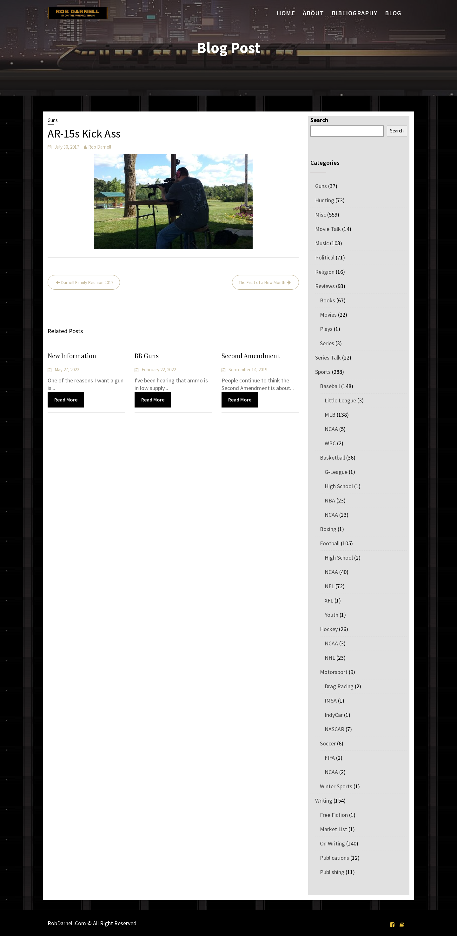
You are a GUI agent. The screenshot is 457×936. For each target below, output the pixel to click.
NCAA (331, 429)
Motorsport (334, 672)
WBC (330, 443)
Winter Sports (336, 786)
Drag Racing (339, 686)
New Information (72, 356)
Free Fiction (334, 814)
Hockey (329, 629)
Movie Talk (328, 228)
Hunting (324, 200)
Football (330, 543)
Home (286, 13)
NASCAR (334, 729)
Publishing (332, 872)
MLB (330, 414)
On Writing (332, 843)
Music (322, 243)
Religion (324, 271)
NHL (330, 657)
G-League (336, 471)
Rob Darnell (99, 147)
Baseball (330, 386)
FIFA (330, 757)
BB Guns (147, 356)
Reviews (325, 286)
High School (339, 486)
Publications (334, 857)
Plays (326, 329)
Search (319, 120)
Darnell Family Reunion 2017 (87, 282)
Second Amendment (250, 356)
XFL (329, 600)
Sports (323, 371)
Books (327, 300)
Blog (393, 13)
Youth (331, 614)
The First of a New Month (262, 282)
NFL (329, 586)
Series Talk (328, 357)
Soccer (328, 743)
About (313, 13)
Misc (320, 214)
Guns (53, 120)
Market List (333, 829)
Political (324, 257)
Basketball (332, 457)
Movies (328, 314)
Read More (66, 399)
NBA (330, 500)
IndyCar (334, 714)
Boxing (328, 529)
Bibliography (354, 13)
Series (327, 343)
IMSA (331, 700)
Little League (340, 400)
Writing (323, 800)
